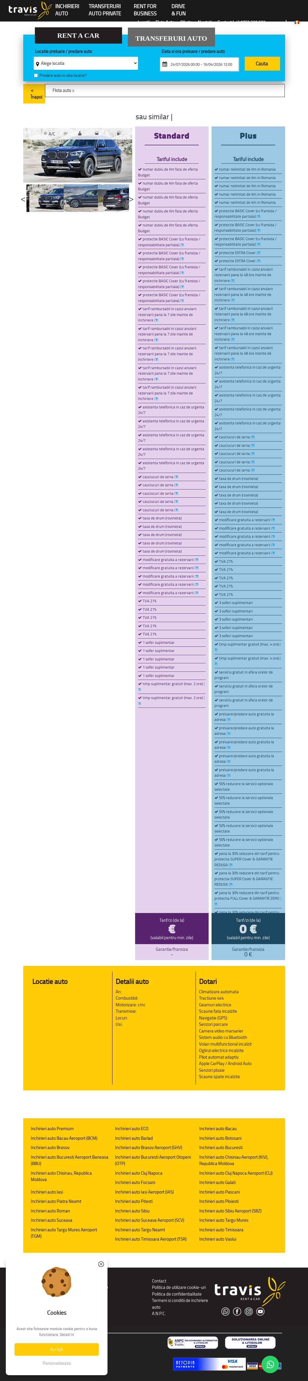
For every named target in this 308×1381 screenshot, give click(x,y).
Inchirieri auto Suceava (51, 1220)
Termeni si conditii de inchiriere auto (180, 1304)
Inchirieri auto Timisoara (221, 1229)
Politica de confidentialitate (177, 1294)
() (182, 245)
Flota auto (62, 90)
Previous (23, 198)
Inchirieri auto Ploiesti (219, 1201)
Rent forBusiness (145, 7)
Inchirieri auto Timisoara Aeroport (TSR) (151, 1239)
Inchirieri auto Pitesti (134, 1201)
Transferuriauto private (105, 7)
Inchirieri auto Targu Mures (223, 1220)
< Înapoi (36, 94)
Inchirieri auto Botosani (220, 1138)
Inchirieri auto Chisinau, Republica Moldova (61, 1176)
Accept (56, 1349)
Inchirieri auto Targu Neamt (140, 1229)
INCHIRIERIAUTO (67, 7)
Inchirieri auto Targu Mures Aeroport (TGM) (64, 1233)
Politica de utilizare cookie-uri (179, 1287)
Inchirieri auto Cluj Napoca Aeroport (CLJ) (236, 1173)
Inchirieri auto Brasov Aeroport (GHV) (148, 1147)
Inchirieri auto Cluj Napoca (138, 1173)
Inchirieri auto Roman (50, 1210)
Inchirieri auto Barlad (134, 1138)
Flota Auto (164, 22)
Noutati (205, 22)
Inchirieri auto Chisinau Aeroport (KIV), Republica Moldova (233, 1160)
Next (131, 198)
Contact (159, 1280)
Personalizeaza (57, 1363)
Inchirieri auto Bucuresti (221, 1147)
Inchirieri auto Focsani (135, 1182)
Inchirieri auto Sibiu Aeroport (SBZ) (230, 1210)
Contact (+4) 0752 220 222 (241, 22)
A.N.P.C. (159, 1313)
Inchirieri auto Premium (52, 1128)
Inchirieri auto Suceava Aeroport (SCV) (149, 1220)
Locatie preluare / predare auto (63, 51)
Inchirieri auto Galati (217, 1182)
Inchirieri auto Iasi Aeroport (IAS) (144, 1192)
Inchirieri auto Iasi (47, 1192)
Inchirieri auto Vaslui (217, 1239)
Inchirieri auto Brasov (50, 1147)
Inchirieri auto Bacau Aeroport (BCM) (64, 1138)
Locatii (144, 22)
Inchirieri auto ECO (131, 1128)
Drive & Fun (178, 7)
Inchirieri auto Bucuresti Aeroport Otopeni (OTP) (153, 1160)
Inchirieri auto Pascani (219, 1192)
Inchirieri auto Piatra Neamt (56, 1201)
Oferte (186, 22)
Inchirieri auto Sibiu (132, 1210)
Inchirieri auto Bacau (218, 1128)
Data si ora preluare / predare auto (193, 51)
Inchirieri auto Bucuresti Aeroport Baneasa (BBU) (69, 1160)
